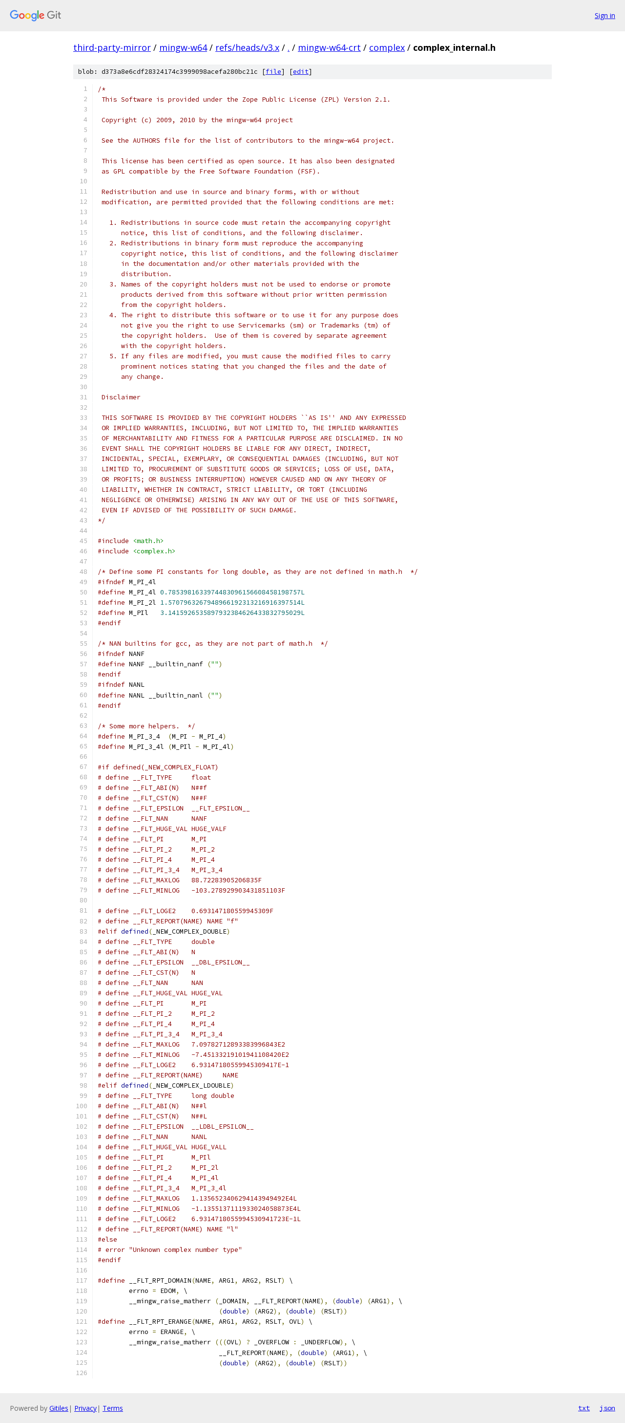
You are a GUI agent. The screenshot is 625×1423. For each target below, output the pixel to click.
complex (387, 47)
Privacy (85, 1408)
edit (301, 71)
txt (584, 1407)
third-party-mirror (112, 47)
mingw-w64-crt (329, 47)
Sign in (605, 15)
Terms (113, 1408)
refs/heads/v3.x (247, 47)
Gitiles (58, 1408)
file (273, 71)
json (607, 1407)
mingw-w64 (183, 47)
